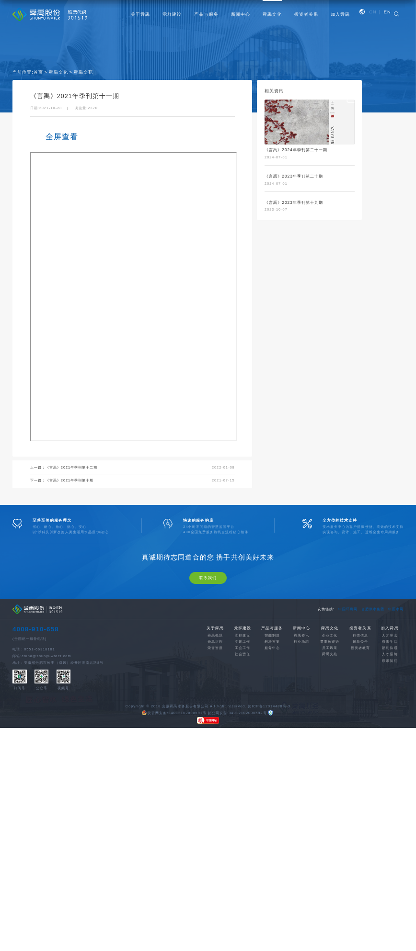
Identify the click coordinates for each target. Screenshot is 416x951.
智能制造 (272, 657)
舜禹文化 (272, 14)
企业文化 (329, 657)
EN (387, 12)
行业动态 (301, 663)
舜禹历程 (215, 663)
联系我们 (208, 599)
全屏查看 (62, 137)
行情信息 (360, 657)
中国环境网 (348, 631)
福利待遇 (389, 670)
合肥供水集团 (372, 631)
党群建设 (172, 14)
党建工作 (242, 663)
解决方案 (272, 663)
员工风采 (329, 670)
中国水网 (396, 631)
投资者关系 (306, 14)
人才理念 (389, 657)
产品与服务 (206, 14)
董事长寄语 (329, 663)
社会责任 (242, 676)
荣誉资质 (215, 670)
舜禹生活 (389, 663)
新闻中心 (240, 14)
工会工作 (242, 670)
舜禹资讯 (301, 657)
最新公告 (360, 663)
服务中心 (272, 670)
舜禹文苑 (83, 72)
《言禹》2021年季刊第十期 (70, 480)
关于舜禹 (140, 14)
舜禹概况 (215, 657)
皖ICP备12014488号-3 (269, 728)
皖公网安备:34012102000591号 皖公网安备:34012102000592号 (204, 735)
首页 (38, 72)
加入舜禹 (340, 14)
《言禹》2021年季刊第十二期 (72, 467)
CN (373, 12)
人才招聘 (389, 676)
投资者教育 (360, 670)
